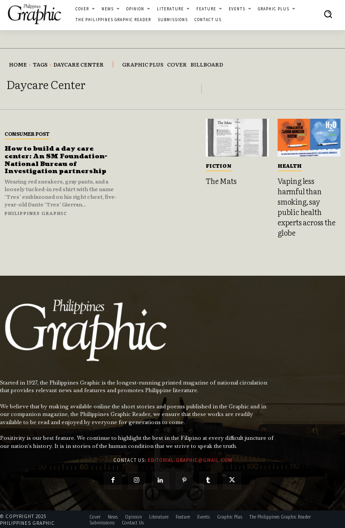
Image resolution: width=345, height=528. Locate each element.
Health (290, 165)
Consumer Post (26, 133)
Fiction (218, 165)
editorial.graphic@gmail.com (190, 459)
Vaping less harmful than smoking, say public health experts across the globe (306, 206)
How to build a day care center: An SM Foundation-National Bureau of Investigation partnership (56, 159)
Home (18, 64)
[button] (328, 14)
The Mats (221, 180)
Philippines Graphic (35, 213)
